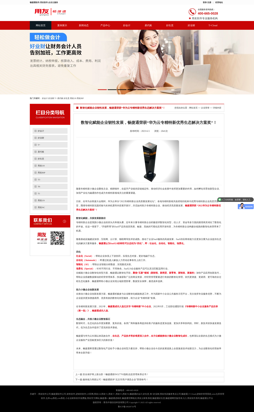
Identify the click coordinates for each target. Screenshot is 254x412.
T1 (39, 193)
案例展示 (62, 25)
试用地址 (219, 2)
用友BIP (80, 98)
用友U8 (73, 98)
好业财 (191, 25)
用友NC (41, 207)
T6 (39, 186)
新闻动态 (84, 25)
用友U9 (41, 200)
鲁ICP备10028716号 (127, 406)
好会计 (126, 25)
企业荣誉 (205, 108)
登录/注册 (207, 2)
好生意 (169, 25)
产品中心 (105, 25)
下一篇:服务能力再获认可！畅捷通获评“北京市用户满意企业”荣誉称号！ (111, 379)
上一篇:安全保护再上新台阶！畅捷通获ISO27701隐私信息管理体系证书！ (112, 374)
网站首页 (41, 25)
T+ (56, 98)
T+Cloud (212, 25)
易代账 (148, 25)
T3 (39, 179)
